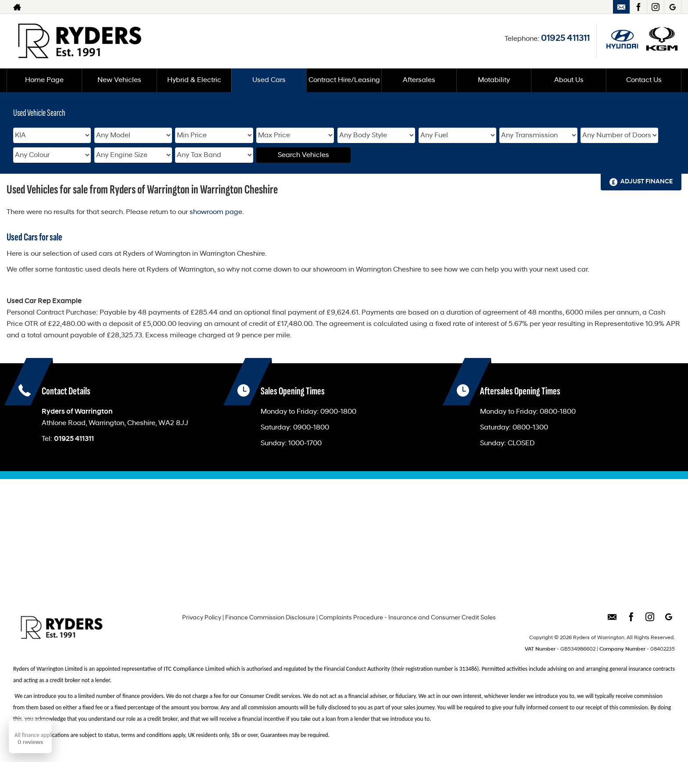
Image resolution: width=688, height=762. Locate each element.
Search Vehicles (303, 155)
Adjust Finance (646, 182)
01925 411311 (565, 38)
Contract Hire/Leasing (344, 80)
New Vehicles (119, 80)
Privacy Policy (201, 618)
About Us (569, 80)
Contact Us (644, 80)
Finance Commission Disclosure (270, 618)
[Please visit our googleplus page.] (672, 7)
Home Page (44, 80)
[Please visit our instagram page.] (655, 7)
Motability (494, 80)
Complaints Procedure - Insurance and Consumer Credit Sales (407, 618)
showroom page (216, 212)
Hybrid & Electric (194, 80)
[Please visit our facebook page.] (638, 7)
